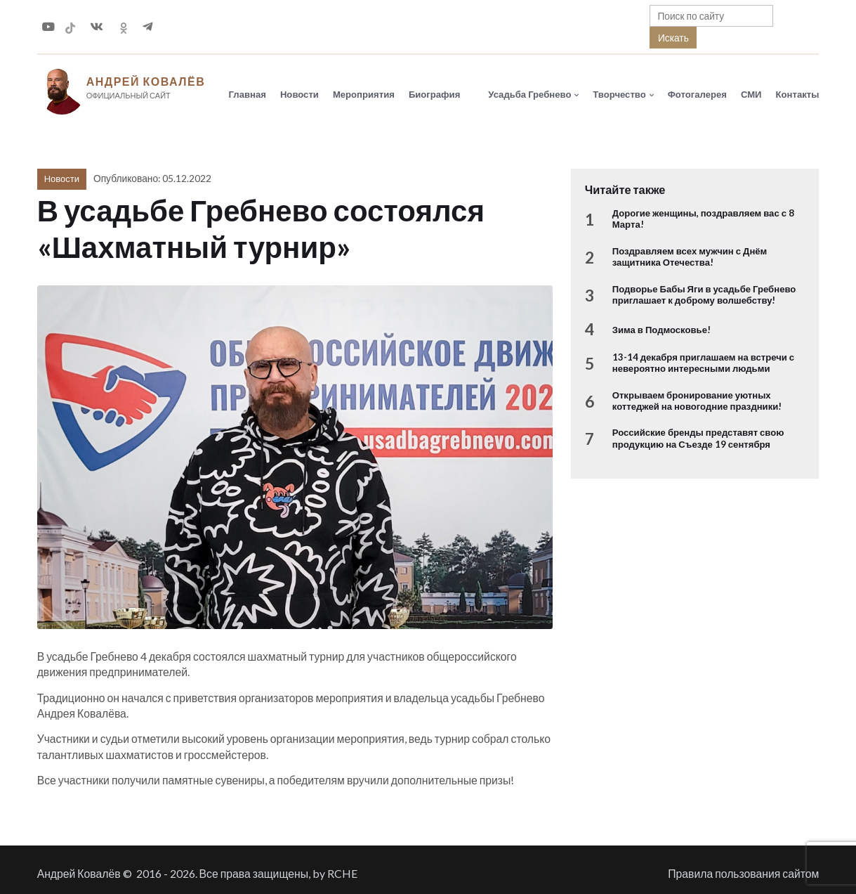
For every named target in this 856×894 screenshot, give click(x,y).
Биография (434, 96)
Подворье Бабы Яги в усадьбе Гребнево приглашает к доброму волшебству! (704, 298)
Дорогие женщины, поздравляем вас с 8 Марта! (703, 223)
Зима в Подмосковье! (661, 334)
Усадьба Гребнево (529, 96)
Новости (299, 96)
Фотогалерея (697, 96)
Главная (247, 96)
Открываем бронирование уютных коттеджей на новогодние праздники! (697, 405)
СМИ (751, 96)
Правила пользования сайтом (743, 878)
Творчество (619, 96)
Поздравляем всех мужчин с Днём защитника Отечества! (690, 261)
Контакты (797, 96)
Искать (673, 38)
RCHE (342, 878)
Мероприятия (364, 96)
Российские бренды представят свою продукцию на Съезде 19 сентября (698, 443)
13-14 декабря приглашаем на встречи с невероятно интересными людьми (703, 367)
